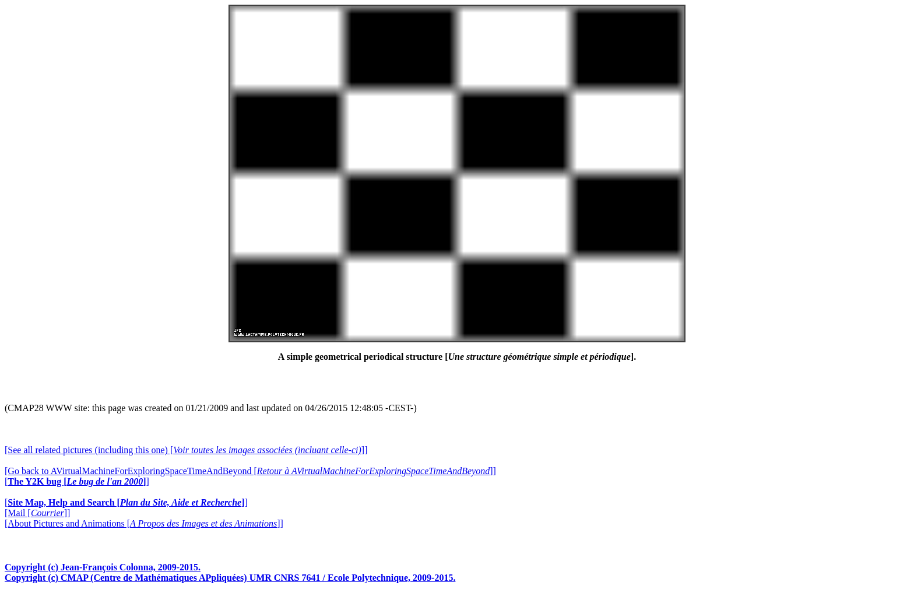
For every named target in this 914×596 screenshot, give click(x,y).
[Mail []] (37, 513)
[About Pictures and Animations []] (144, 523)
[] (77, 481)
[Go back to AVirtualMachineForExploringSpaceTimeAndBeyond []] (250, 471)
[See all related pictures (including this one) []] (186, 450)
